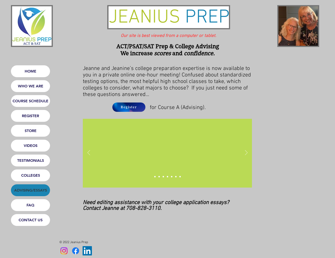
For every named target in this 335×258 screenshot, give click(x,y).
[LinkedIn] (87, 250)
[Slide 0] (155, 176)
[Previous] (88, 153)
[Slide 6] (180, 176)
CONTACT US (31, 220)
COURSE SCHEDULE (30, 101)
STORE (31, 131)
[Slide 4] (171, 176)
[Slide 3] (167, 176)
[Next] (246, 153)
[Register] (128, 107)
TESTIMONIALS (30, 160)
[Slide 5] (176, 176)
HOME (30, 71)
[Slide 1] (159, 176)
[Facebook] (75, 250)
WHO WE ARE (30, 86)
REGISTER (30, 116)
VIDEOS (30, 145)
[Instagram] (64, 250)
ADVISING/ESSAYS (30, 190)
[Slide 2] (163, 176)
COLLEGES (30, 175)
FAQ (30, 205)
